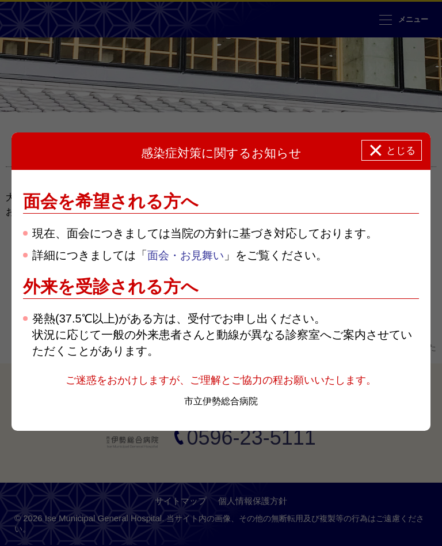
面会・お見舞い (187, 255)
